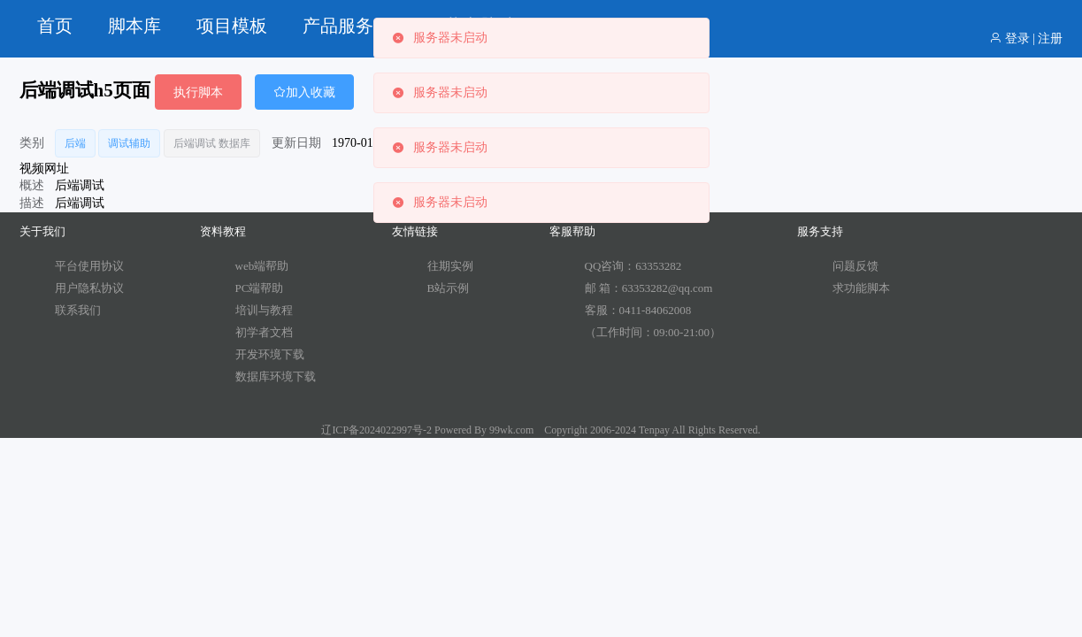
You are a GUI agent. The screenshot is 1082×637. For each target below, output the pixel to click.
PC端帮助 (259, 288)
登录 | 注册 (1026, 38)
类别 (31, 143)
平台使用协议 (89, 265)
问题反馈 (856, 265)
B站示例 (448, 288)
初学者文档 (264, 332)
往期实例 (450, 265)
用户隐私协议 (89, 288)
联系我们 (78, 310)
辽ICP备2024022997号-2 (376, 430)
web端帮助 (262, 265)
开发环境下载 (269, 354)
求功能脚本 (861, 288)
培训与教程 (264, 310)
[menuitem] (54, 26)
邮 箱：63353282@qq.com (649, 288)
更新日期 (296, 143)
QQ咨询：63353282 (633, 265)
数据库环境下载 (275, 376)
